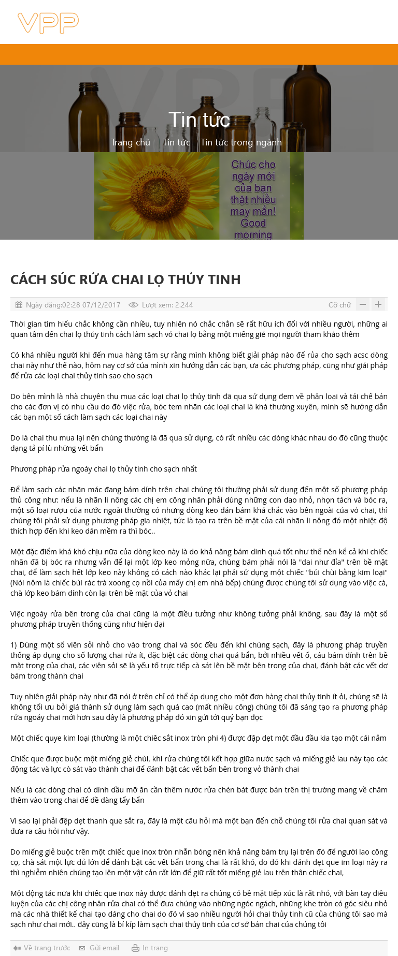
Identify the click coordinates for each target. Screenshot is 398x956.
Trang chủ (130, 141)
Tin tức (176, 141)
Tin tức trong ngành (241, 141)
